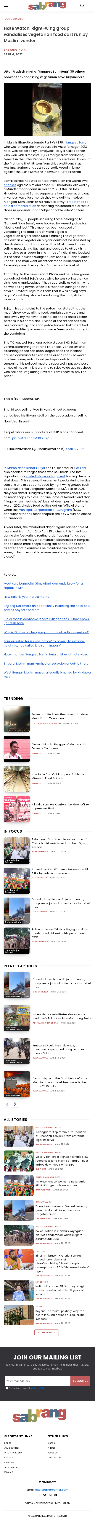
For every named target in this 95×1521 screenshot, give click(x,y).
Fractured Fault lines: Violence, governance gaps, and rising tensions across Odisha (58, 1049)
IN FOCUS (13, 831)
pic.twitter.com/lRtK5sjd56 (33, 438)
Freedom (36, 754)
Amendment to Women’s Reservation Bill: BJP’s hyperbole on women (60, 871)
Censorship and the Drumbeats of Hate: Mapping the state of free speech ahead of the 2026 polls (61, 1082)
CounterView (39, 911)
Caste (39, 1306)
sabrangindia (40, 851)
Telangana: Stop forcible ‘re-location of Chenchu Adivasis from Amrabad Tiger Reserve (59, 843)
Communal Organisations (13, 1028)
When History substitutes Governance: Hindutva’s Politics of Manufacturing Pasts (62, 1016)
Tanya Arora (40, 1057)
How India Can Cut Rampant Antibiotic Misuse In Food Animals (58, 776)
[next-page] (15, 1104)
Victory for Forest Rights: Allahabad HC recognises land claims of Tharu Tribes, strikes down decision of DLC (62, 1160)
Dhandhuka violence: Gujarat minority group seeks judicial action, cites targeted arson (61, 903)
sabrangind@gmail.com (51, 1490)
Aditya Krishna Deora (45, 1023)
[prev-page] (7, 1104)
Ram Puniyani (39, 877)
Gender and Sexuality (11, 891)
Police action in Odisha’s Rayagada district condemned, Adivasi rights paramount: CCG (61, 933)
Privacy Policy (39, 1388)
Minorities (42, 1282)
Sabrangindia (14, 50)
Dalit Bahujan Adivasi (44, 724)
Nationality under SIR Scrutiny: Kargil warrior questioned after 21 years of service (60, 1290)
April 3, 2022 (75, 449)
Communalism (14, 19)
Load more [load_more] (46, 1332)
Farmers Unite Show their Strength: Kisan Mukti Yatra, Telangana (60, 716)
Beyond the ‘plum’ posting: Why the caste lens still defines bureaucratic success (60, 1315)
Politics (40, 1251)
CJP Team (41, 1169)
